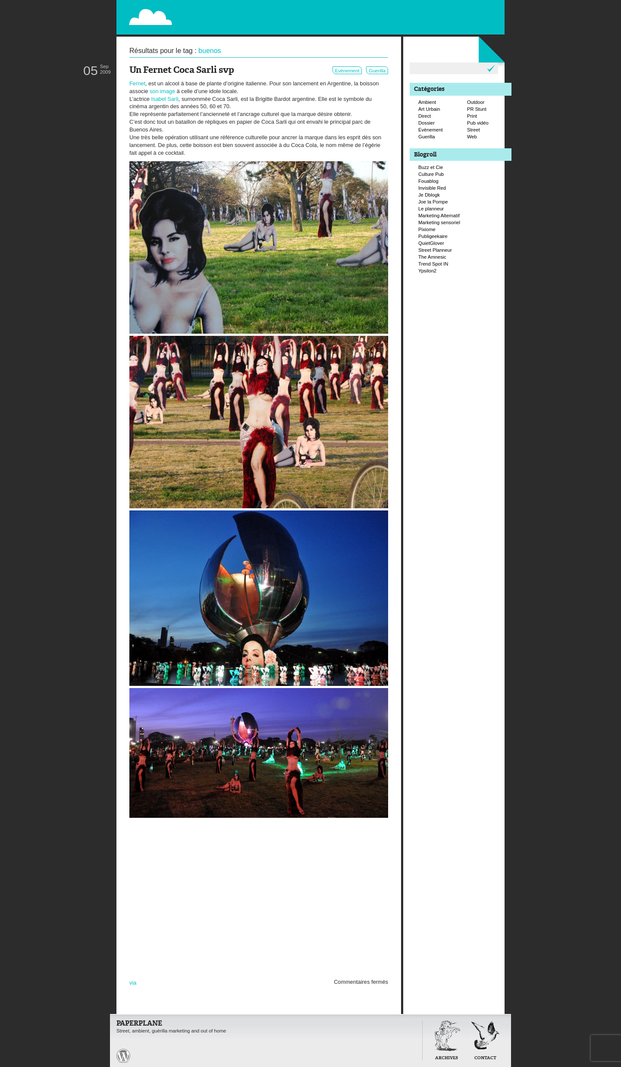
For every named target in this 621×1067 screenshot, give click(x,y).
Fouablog (428, 181)
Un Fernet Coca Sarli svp (181, 70)
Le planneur (431, 208)
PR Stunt (476, 109)
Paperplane (203, 12)
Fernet (137, 83)
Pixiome (427, 229)
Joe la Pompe (433, 201)
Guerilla (377, 70)
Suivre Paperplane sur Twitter (469, 16)
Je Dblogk (429, 194)
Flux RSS (460, 7)
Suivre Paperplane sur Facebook (478, 25)
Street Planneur (435, 250)
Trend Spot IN (433, 263)
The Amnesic (432, 257)
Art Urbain (429, 109)
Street (473, 129)
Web (472, 136)
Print (472, 116)
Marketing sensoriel (439, 222)
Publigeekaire (433, 236)
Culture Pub (431, 174)
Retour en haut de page (402, 1055)
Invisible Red (432, 188)
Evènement (347, 70)
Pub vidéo (478, 122)
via (132, 982)
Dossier (426, 122)
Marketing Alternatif (439, 215)
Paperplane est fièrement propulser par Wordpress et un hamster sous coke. (123, 1056)
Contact (485, 1058)
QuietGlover (431, 243)
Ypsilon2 (427, 270)
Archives (446, 1058)
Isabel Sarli (165, 99)
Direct (424, 116)
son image (162, 91)
